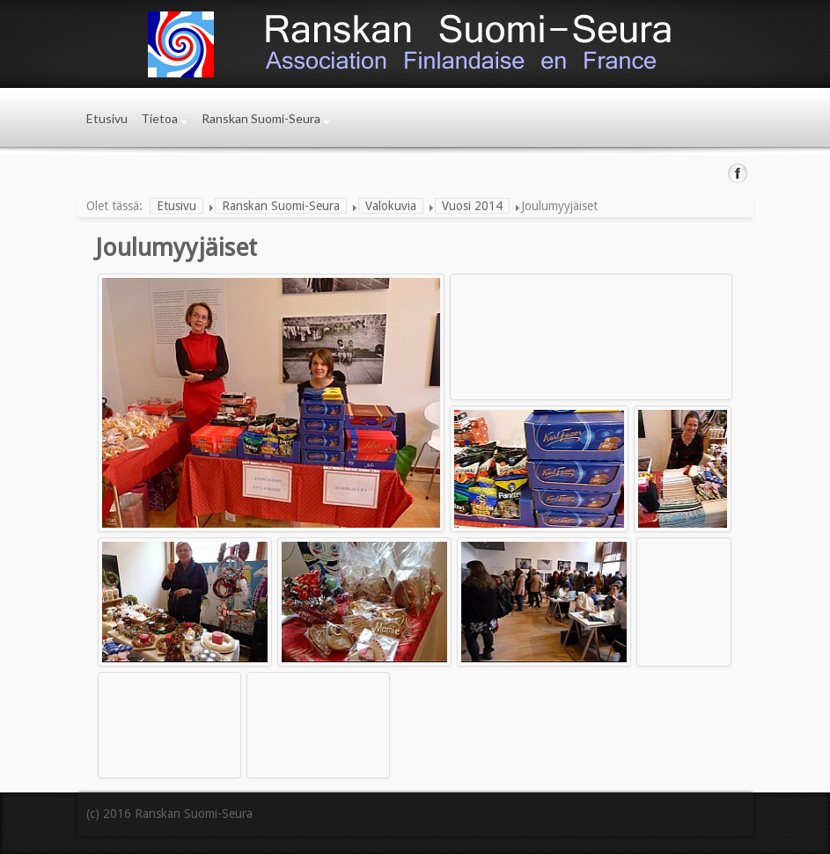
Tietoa (159, 118)
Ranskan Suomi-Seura (261, 118)
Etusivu (107, 118)
